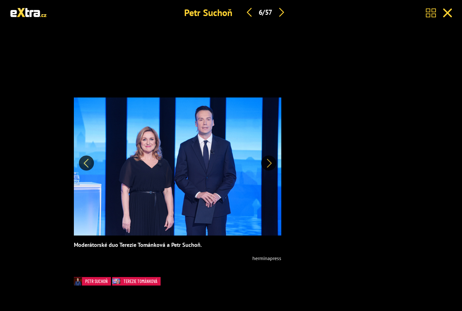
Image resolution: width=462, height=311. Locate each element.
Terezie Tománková (136, 281)
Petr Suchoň (208, 12)
